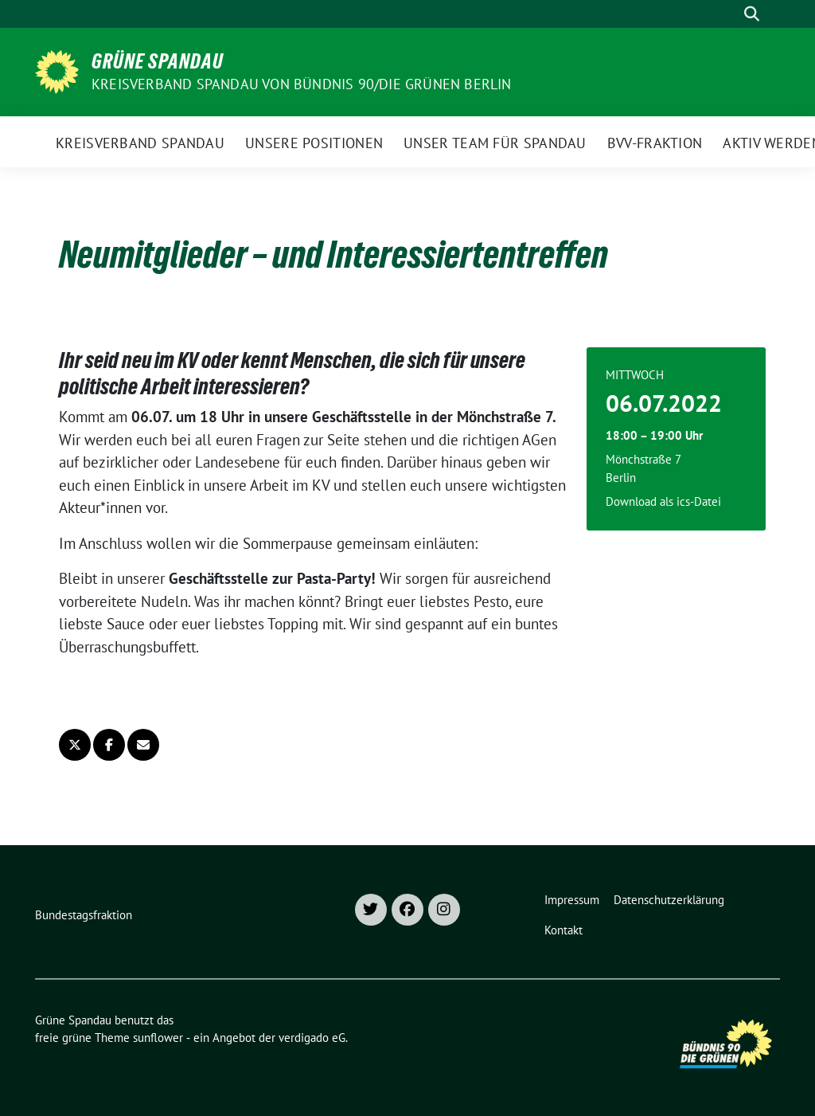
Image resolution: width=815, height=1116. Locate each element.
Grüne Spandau (158, 61)
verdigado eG (312, 1037)
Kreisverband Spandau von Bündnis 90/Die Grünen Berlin (302, 84)
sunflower (158, 1037)
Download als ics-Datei (663, 501)
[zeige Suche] (751, 14)
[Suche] (729, 14)
